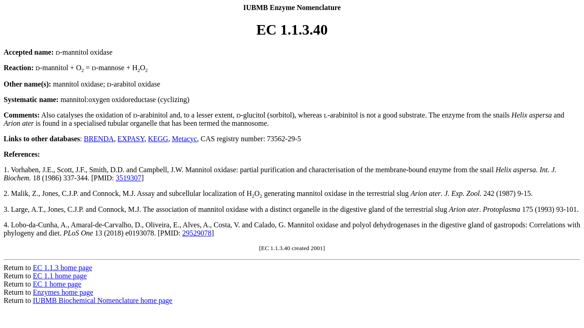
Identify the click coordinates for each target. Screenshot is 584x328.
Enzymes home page (63, 292)
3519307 (128, 178)
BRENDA (99, 139)
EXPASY (131, 139)
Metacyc (184, 139)
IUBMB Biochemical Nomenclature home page (102, 300)
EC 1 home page (57, 284)
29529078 (197, 233)
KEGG (158, 139)
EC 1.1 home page (60, 276)
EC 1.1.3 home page (62, 268)
